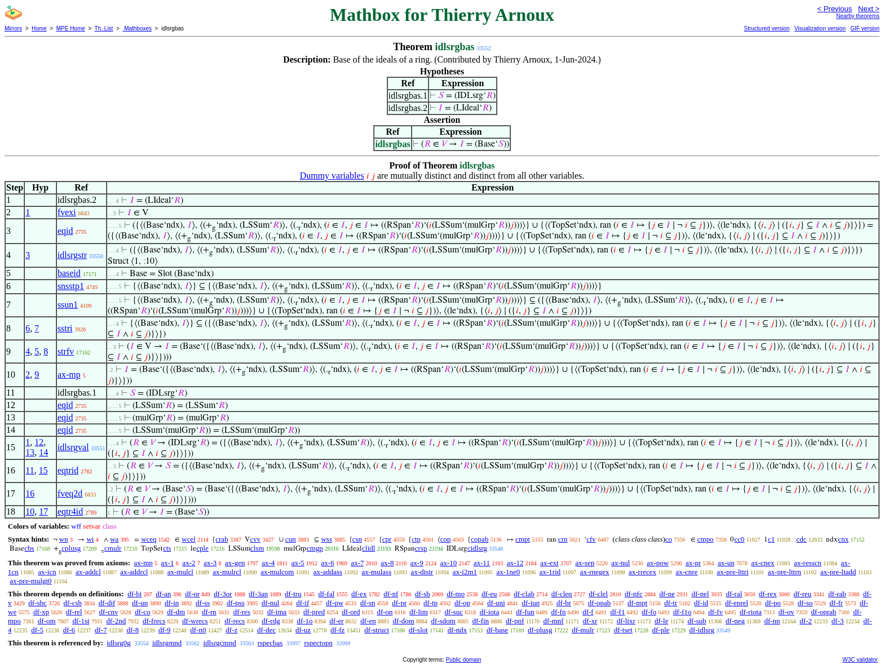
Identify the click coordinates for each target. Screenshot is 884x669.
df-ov (786, 612)
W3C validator (860, 660)
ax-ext (549, 563)
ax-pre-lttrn (784, 572)
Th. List (104, 28)
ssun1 (68, 304)
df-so (805, 603)
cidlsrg (477, 548)
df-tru (293, 594)
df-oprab (824, 612)
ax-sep (584, 563)
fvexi (67, 212)
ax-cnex (762, 563)
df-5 (37, 630)
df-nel (700, 594)
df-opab (599, 603)
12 (38, 442)
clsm (257, 548)
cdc (802, 539)
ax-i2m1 (465, 572)
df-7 (101, 630)
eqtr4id (70, 511)
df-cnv (108, 612)
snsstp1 (71, 286)
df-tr (670, 603)
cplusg (71, 548)
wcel (189, 539)
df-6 (69, 630)
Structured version (766, 28)
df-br (563, 603)
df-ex (358, 594)
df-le (662, 621)
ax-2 (188, 563)
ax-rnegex (594, 572)
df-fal (326, 594)
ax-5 (297, 563)
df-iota (490, 612)
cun (290, 539)
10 (29, 511)
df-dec (266, 630)
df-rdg (271, 621)
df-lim (418, 612)
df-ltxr (626, 621)
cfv (591, 539)
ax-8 (387, 563)
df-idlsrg (701, 630)
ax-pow (658, 563)
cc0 (739, 539)
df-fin (480, 621)
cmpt (522, 539)
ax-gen (235, 563)
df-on (384, 612)
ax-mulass (377, 572)
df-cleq (561, 594)
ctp (416, 539)
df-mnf (553, 621)
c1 (771, 539)
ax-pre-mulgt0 (30, 581)
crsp (421, 548)
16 (29, 493)
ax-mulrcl (227, 572)
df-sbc (37, 603)
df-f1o (682, 612)
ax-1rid (550, 572)
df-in (172, 603)
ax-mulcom (277, 572)
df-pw (334, 603)
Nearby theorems (857, 16)
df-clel (598, 594)
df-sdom (443, 621)
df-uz (303, 630)
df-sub (696, 621)
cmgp (315, 548)
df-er (336, 621)
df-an (163, 594)
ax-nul (620, 563)
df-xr (590, 621)
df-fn (558, 612)
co (668, 539)
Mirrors (13, 28)
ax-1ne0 (508, 572)
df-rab (837, 594)
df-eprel (736, 603)
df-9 (164, 630)
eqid (65, 231)
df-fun (525, 612)
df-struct (376, 630)
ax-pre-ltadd (838, 572)
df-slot (418, 630)
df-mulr (583, 630)
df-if (302, 603)
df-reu (803, 594)
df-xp (41, 612)
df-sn (367, 603)
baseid (69, 273)
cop (445, 539)
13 (29, 452)
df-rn (209, 612)
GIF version (864, 28)
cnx (843, 539)
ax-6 (327, 563)
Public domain (463, 660)
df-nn (772, 621)
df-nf (390, 594)
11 (29, 470)
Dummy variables (332, 175)
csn (357, 539)
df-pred (314, 612)
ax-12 (515, 563)
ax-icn (47, 572)
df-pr (399, 603)
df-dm (176, 612)
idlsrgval (73, 447)
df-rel (74, 612)
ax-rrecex (642, 572)
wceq (148, 539)
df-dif (107, 603)
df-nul (271, 603)
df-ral (734, 594)
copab (479, 539)
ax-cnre (686, 572)
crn (563, 539)
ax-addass (327, 572)
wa (114, 539)
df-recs (234, 621)
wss (326, 539)
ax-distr (422, 572)
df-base (497, 630)
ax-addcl (88, 572)
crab (221, 539)
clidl (368, 548)
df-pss (236, 603)
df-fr (836, 603)
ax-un (726, 563)
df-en (367, 621)
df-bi (134, 594)
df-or (192, 594)
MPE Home (70, 28)
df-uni (496, 603)
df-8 (133, 630)
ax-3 (210, 563)
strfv (66, 351)
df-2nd (116, 621)
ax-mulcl (180, 572)
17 (43, 511)
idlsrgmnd (167, 643)
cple (202, 548)
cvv (255, 539)
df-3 (838, 621)
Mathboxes (137, 28)
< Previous (834, 9)
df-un (140, 603)
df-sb (422, 594)
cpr (387, 539)
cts (167, 548)
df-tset (623, 630)
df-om (47, 621)
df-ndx (457, 630)
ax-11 (482, 563)
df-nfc (634, 594)
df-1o (304, 621)
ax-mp (69, 374)
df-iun (531, 603)
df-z (231, 630)
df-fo (649, 612)
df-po (773, 603)
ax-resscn (807, 563)
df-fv (715, 612)
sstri (65, 328)
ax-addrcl (134, 572)
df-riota (751, 612)
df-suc (454, 612)
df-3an (258, 594)
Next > (868, 9)
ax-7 (357, 563)
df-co (142, 612)
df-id (701, 603)
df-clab (524, 594)
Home (39, 28)
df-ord (351, 612)
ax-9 (416, 563)
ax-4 (268, 563)
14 (43, 452)
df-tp (430, 603)
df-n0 (198, 630)
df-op (462, 603)
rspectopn (318, 643)
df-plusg (540, 630)
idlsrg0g (118, 643)
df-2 (805, 621)
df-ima (277, 612)
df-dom (403, 621)
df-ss (203, 603)
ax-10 (448, 563)
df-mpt (637, 603)
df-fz (337, 630)
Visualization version (820, 28)
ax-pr (693, 563)
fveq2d (70, 493)
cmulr (112, 548)
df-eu (489, 594)
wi (90, 539)
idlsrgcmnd (219, 643)
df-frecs (154, 621)
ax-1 (167, 563)
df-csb (73, 603)
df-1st (80, 621)
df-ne (666, 594)
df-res (241, 612)
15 (43, 470)
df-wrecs (194, 621)
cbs (29, 548)
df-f (588, 612)
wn (63, 539)
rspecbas (270, 643)
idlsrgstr (72, 255)
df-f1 (617, 612)
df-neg (735, 621)
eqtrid (68, 470)
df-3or (223, 594)
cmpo (705, 539)
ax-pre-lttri (732, 572)
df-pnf (515, 621)
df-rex (768, 594)
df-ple (661, 630)
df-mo (456, 594)
